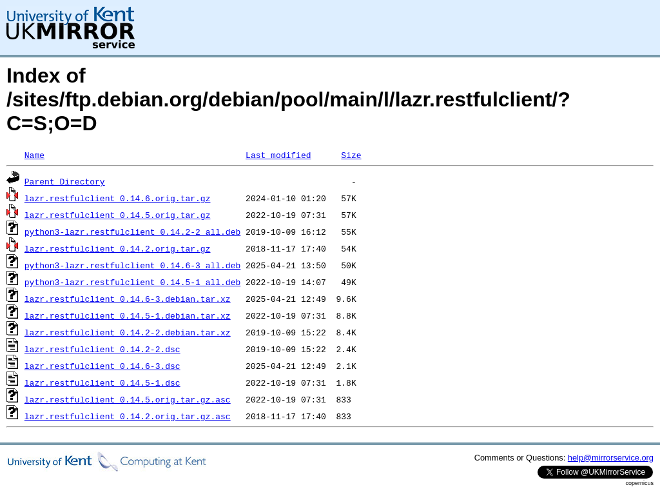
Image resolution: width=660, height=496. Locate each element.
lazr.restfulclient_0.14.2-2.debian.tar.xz (127, 332)
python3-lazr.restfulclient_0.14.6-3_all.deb (132, 265)
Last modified (278, 155)
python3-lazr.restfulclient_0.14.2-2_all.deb (132, 231)
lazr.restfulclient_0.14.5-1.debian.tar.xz (127, 315)
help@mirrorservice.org (611, 457)
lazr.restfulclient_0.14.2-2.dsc (102, 349)
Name (34, 155)
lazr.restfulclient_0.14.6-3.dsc (102, 366)
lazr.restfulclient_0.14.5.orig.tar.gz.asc (127, 399)
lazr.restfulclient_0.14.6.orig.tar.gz (117, 198)
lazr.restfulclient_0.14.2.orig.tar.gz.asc (127, 416)
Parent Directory (64, 181)
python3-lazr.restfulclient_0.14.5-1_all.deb (132, 282)
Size (351, 155)
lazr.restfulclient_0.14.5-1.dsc (102, 382)
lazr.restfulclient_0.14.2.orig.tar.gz (117, 248)
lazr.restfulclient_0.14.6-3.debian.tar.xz (127, 298)
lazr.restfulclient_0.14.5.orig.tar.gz (117, 215)
